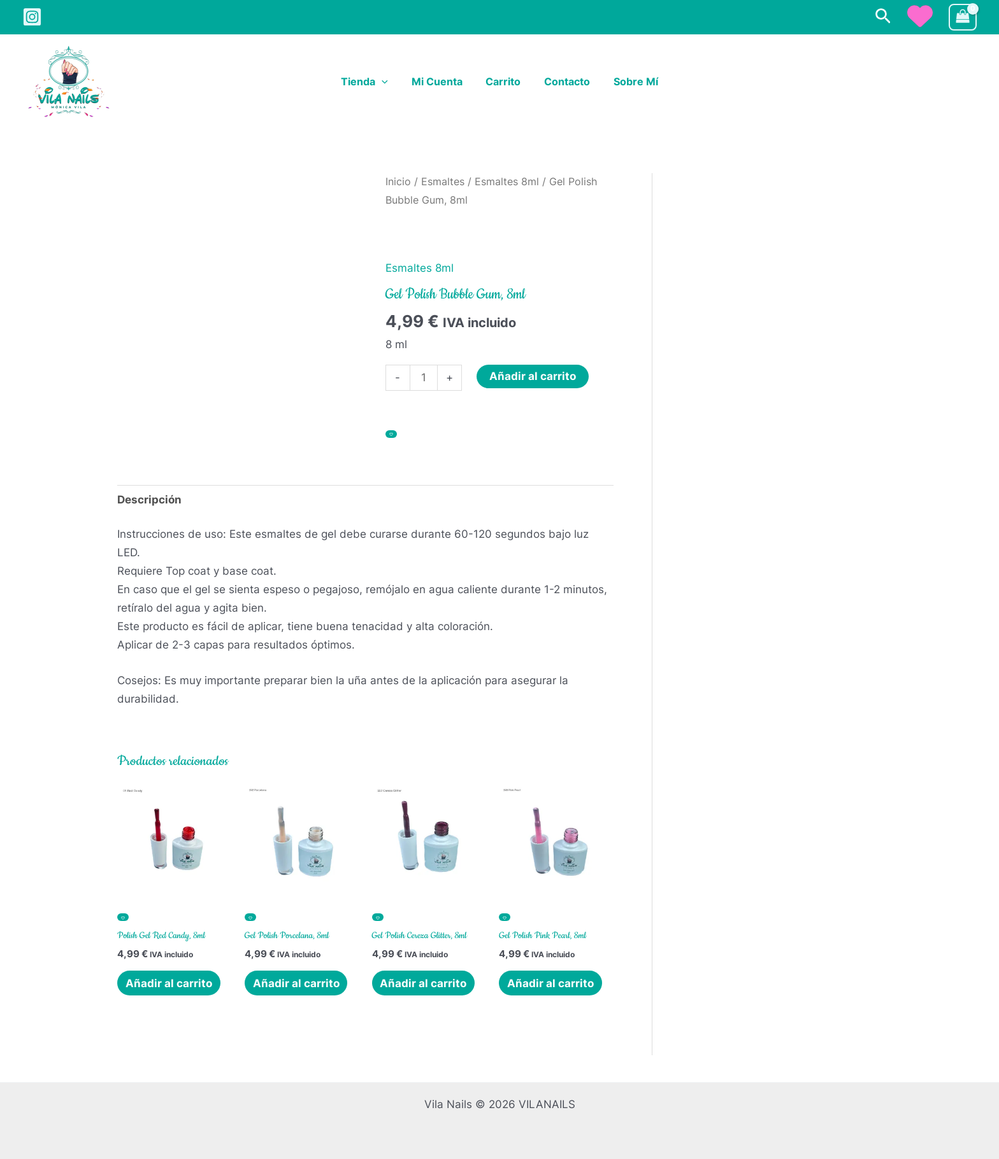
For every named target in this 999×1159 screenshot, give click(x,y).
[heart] (920, 16)
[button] (883, 17)
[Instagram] (32, 17)
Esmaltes (442, 182)
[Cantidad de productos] (424, 378)
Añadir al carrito (532, 376)
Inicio (398, 182)
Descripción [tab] (149, 499)
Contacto (564, 82)
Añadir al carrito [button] (169, 983)
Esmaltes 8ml (507, 182)
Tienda (370, 82)
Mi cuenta (439, 82)
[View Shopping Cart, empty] (963, 17)
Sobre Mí (629, 82)
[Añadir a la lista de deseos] (391, 434)
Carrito (503, 82)
